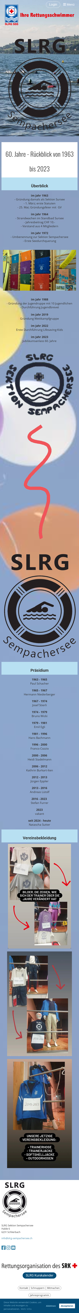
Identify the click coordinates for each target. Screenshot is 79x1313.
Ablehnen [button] (51, 1305)
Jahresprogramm (39, 1295)
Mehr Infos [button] (26, 1309)
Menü (69, 4)
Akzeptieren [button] (67, 1305)
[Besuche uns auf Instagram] (8, 1247)
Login (53, 4)
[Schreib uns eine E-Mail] (13, 1247)
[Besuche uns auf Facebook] (3, 1247)
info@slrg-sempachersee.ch (16, 1238)
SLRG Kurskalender (39, 1275)
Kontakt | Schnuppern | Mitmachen (40, 1288)
